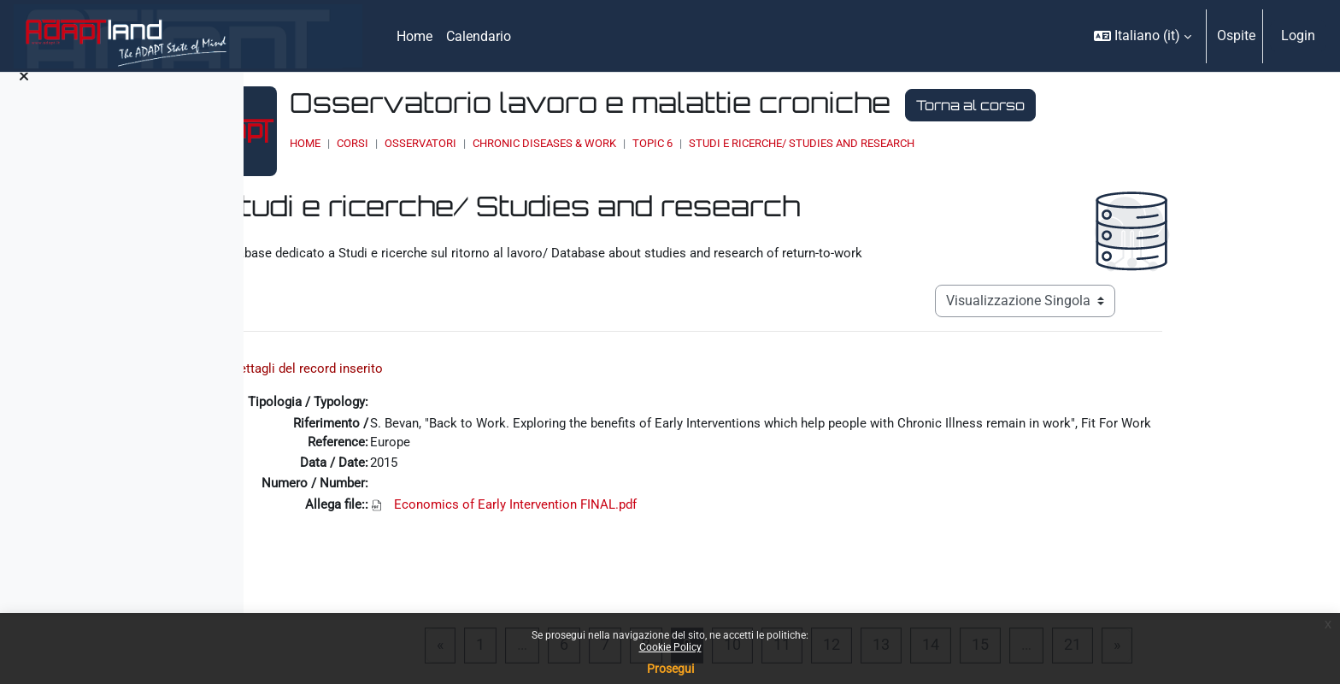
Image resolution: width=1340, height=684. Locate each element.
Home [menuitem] (414, 36)
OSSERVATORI (579, 143)
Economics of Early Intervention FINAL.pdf (618, 503)
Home (464, 143)
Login (1298, 35)
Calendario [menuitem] (478, 36)
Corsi (511, 143)
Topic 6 (811, 143)
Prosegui (670, 668)
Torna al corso (1129, 105)
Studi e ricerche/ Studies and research (960, 143)
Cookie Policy (670, 647)
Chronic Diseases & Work (703, 143)
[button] (1142, 36)
